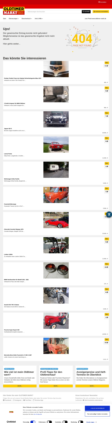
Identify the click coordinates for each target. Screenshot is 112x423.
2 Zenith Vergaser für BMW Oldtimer (14, 103)
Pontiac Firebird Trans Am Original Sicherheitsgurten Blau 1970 (22, 78)
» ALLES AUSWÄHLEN (97, 405)
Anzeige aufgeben (101, 11)
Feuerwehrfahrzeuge (10, 204)
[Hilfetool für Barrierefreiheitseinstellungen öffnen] (109, 214)
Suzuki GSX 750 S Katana (11, 304)
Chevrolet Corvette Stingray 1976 (13, 229)
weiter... (16, 44)
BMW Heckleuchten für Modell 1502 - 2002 (16, 279)
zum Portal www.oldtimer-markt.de (95, 18)
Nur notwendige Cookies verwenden (97, 411)
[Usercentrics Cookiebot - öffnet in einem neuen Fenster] (11, 419)
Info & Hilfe (39, 18)
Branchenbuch (27, 18)
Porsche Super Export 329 (11, 330)
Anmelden (102, 2)
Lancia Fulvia (8, 153)
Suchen (86, 11)
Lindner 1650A (8, 254)
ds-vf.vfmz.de (38, 411)
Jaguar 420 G (8, 128)
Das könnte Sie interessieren (24, 58)
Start (4, 18)
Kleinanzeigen (14, 18)
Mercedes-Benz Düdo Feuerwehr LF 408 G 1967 (18, 355)
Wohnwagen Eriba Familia (11, 179)
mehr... (20, 386)
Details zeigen (90, 419)
